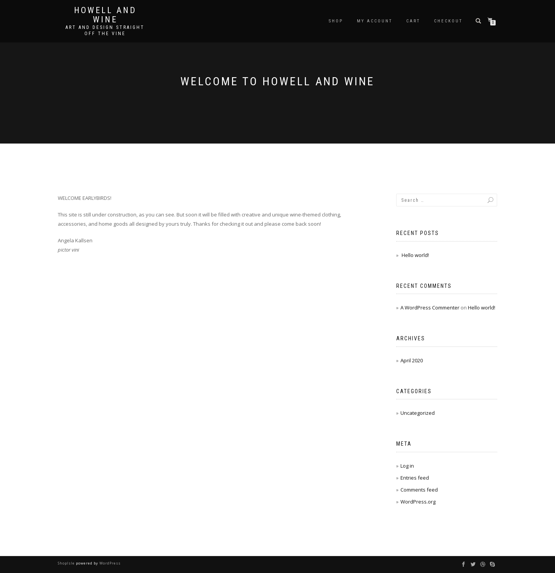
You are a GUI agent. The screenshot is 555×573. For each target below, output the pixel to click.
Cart (413, 21)
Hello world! (415, 255)
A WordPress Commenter (429, 307)
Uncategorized (417, 412)
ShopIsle (67, 563)
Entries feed (414, 477)
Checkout (448, 21)
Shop (336, 21)
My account (374, 21)
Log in (407, 465)
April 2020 (411, 360)
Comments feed (419, 489)
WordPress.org (418, 501)
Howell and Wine (105, 15)
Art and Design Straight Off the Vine (105, 30)
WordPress (109, 563)
